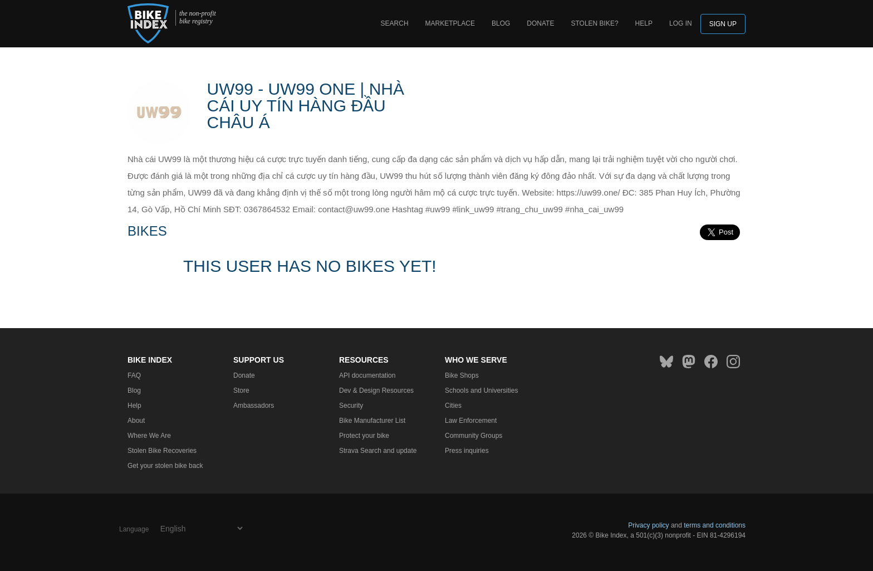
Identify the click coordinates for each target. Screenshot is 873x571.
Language (134, 529)
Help (644, 23)
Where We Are (149, 436)
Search (395, 23)
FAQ (134, 375)
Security (351, 405)
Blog (501, 23)
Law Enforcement (471, 420)
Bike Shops (462, 375)
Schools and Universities (481, 390)
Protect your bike (364, 436)
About (136, 420)
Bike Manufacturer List (372, 420)
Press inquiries (467, 451)
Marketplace (450, 23)
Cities (453, 405)
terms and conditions (715, 525)
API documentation (367, 375)
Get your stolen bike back (165, 466)
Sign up (723, 24)
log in (680, 23)
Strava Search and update (377, 451)
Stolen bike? (594, 23)
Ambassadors (253, 405)
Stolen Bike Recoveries (162, 451)
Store (241, 390)
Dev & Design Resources (376, 390)
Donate (540, 23)
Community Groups (473, 436)
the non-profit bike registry (197, 17)
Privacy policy (648, 525)
